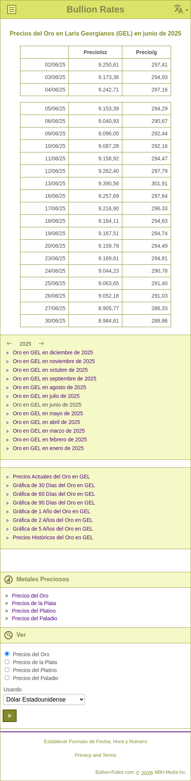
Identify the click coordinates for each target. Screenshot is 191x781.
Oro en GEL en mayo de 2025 (48, 413)
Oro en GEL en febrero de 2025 (50, 439)
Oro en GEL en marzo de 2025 (49, 431)
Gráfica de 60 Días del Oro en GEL (54, 494)
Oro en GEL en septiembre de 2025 (54, 379)
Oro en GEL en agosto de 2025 (49, 387)
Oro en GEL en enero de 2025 (48, 448)
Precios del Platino (33, 611)
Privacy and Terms (95, 755)
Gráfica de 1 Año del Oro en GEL (51, 511)
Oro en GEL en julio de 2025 (46, 396)
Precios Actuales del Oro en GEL (51, 477)
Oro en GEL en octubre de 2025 (50, 370)
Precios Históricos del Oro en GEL (53, 537)
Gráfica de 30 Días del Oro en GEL (54, 485)
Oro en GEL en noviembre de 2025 (54, 361)
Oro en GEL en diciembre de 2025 (53, 352)
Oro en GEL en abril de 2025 (46, 422)
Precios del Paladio (34, 618)
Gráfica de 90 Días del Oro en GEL (54, 503)
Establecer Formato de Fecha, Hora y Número (95, 741)
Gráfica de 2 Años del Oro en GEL (53, 520)
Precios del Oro (30, 596)
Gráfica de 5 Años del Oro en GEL (53, 529)
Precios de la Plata (34, 603)
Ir (9, 716)
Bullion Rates (95, 9)
